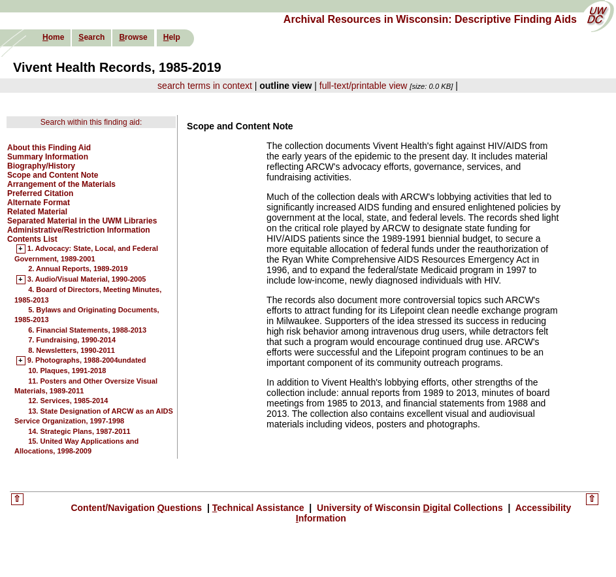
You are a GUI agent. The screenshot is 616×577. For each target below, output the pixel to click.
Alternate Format (38, 202)
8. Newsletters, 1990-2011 (71, 350)
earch (91, 37)
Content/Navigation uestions (137, 508)
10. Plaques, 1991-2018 (67, 370)
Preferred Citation (40, 193)
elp (171, 37)
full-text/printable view (363, 85)
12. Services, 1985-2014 (68, 400)
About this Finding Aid (49, 147)
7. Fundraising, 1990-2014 (72, 340)
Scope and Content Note (52, 175)
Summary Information (47, 156)
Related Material (37, 211)
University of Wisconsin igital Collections (409, 508)
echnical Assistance (259, 508)
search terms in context (204, 85)
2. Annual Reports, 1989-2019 (77, 268)
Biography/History (41, 166)
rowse (133, 37)
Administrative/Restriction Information (78, 230)
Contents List (32, 239)
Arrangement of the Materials (61, 184)
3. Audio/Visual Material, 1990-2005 (86, 280)
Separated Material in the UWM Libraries (82, 220)
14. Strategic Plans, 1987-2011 (79, 431)
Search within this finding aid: (91, 122)
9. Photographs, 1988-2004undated (86, 361)
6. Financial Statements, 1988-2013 (87, 330)
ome (53, 37)
